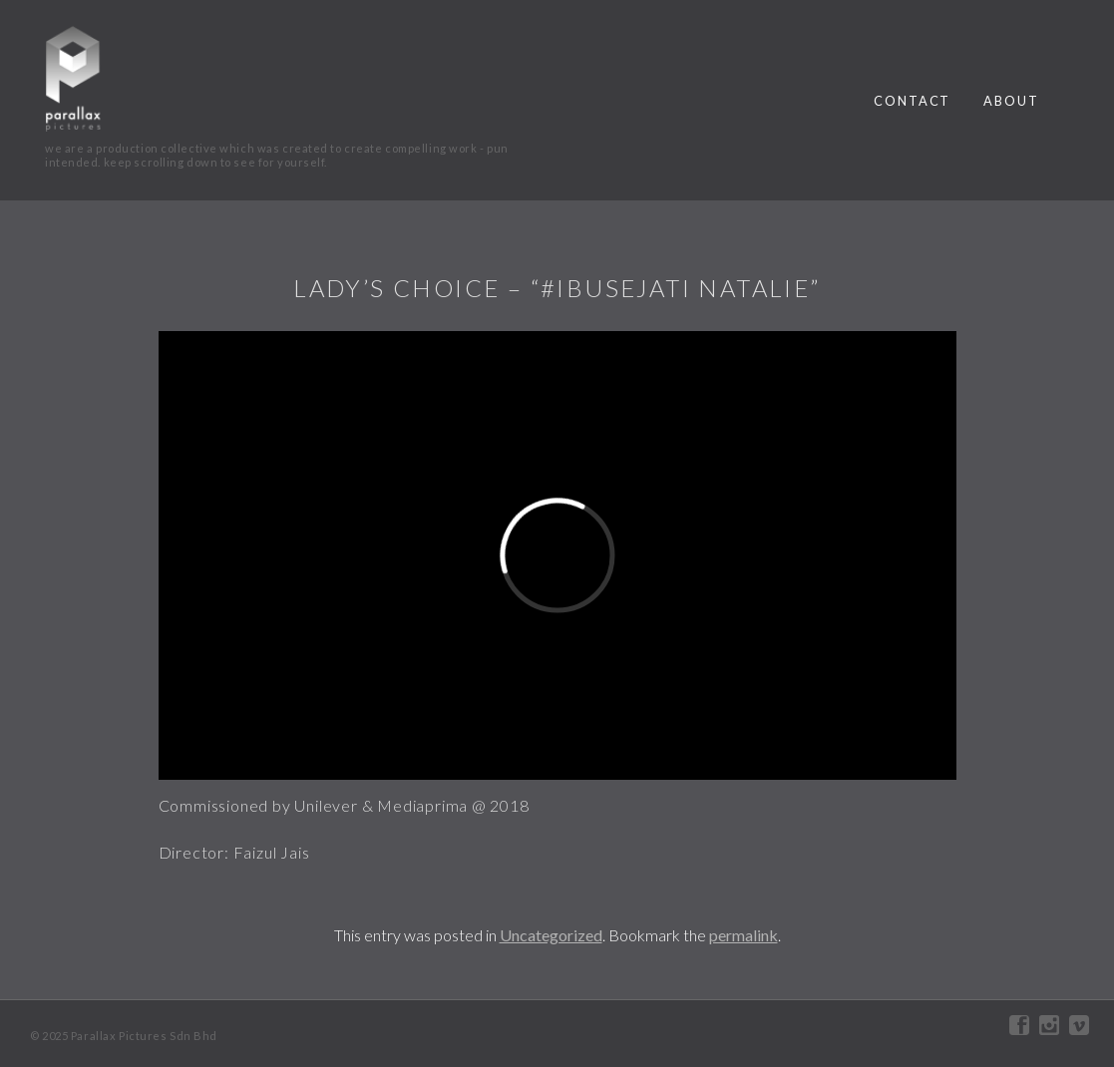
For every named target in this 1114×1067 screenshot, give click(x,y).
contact (912, 101)
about (1011, 101)
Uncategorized (551, 934)
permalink (743, 934)
